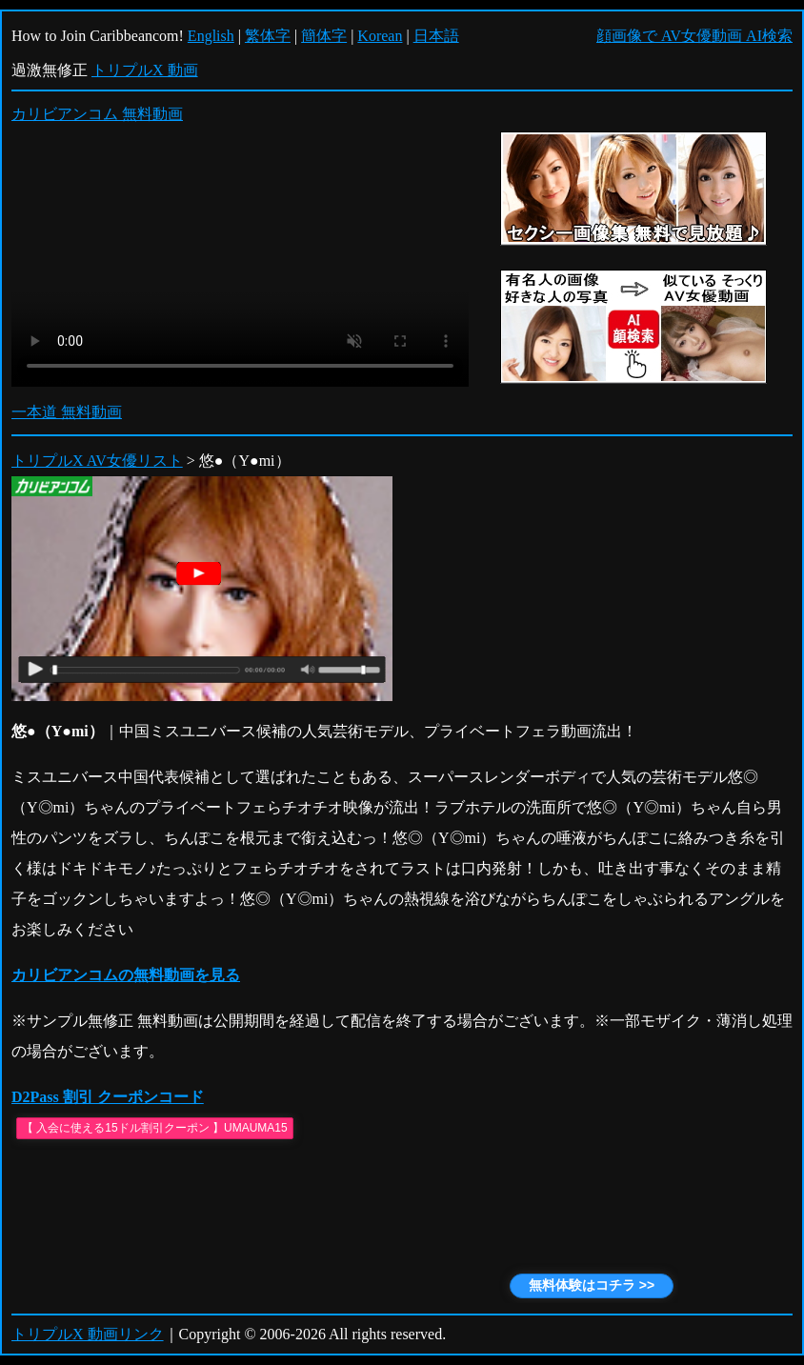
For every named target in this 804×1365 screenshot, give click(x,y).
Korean (379, 36)
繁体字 (268, 36)
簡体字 (324, 36)
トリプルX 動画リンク (87, 1334)
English (211, 36)
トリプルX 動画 (144, 70)
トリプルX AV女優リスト (97, 460)
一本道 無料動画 (66, 412)
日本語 (436, 36)
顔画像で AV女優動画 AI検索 (694, 36)
